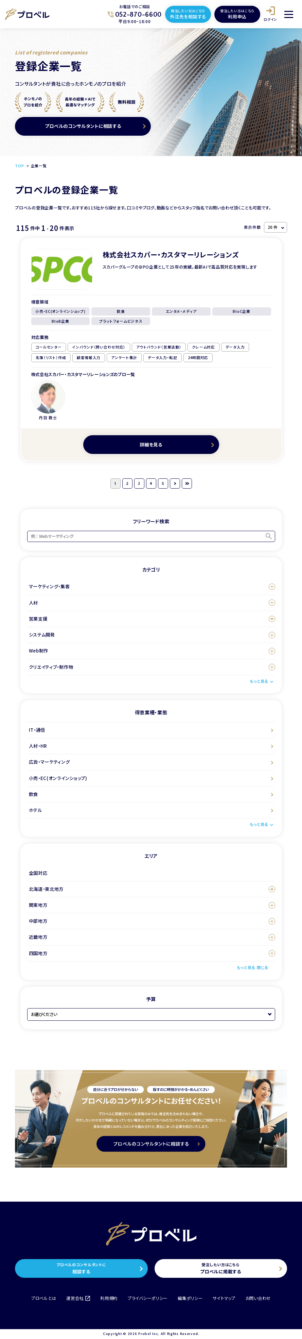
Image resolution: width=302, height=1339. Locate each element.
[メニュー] (289, 14)
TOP (19, 165)
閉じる (262, 967)
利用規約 (109, 1298)
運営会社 (78, 1298)
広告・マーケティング (49, 762)
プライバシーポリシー (147, 1298)
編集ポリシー (190, 1298)
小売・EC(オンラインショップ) (58, 778)
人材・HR (38, 746)
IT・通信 (37, 730)
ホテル (35, 810)
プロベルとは (43, 1298)
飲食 (33, 794)
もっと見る (259, 681)
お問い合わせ (258, 1298)
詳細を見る (151, 444)
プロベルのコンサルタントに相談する (83, 126)
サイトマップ (224, 1298)
